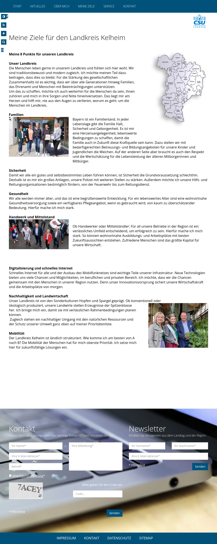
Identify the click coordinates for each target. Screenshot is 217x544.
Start (17, 6)
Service (108, 6)
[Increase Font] (3, 33)
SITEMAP (146, 538)
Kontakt (129, 6)
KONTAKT (91, 538)
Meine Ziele (86, 6)
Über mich (61, 6)
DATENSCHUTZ (119, 538)
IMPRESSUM (66, 538)
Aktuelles (37, 6)
